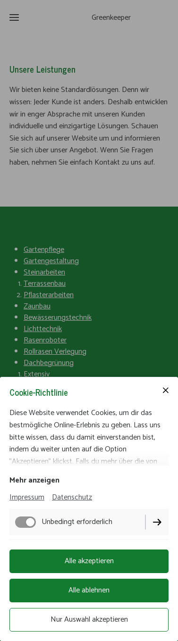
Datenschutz (72, 497)
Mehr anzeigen (34, 480)
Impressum (26, 497)
